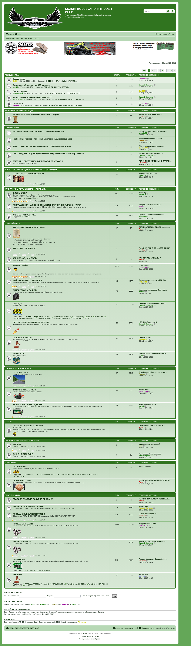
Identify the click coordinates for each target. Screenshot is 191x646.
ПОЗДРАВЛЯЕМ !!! (30, 198)
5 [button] (162, 70)
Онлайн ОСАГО (145, 337)
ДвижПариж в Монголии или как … (153, 372)
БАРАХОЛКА (19, 559)
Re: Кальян (143, 574)
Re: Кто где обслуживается (150, 454)
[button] (144, 70)
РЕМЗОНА (8, 422)
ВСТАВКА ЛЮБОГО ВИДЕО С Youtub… (154, 227)
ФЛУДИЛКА (78, 105)
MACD (141, 406)
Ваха (141, 355)
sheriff (33, 604)
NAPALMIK (143, 282)
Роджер (142, 374)
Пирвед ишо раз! (21, 91)
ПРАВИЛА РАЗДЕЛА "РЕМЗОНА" (28, 426)
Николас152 (143, 525)
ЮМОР (88, 316)
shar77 (15, 87)
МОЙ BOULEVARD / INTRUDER (27, 280)
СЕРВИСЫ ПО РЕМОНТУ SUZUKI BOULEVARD (22, 440)
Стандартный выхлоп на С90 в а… (153, 303)
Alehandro (82, 622)
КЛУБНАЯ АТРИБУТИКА (24, 215)
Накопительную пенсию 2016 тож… (153, 353)
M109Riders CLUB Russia (85, 474)
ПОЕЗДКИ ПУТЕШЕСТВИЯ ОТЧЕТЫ (18, 368)
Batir (141, 446)
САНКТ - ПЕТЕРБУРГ (23, 454)
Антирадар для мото (147, 404)
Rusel (74, 604)
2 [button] (152, 70)
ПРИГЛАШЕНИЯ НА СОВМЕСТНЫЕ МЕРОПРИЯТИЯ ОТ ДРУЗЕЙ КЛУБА (47, 205)
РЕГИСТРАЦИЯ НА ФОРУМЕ (150, 114)
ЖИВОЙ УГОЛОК (43, 318)
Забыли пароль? (88, 596)
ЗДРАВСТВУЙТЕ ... (69, 81)
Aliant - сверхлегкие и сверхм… (151, 146)
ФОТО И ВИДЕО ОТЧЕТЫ (25, 390)
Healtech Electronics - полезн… (151, 139)
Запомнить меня (103, 596)
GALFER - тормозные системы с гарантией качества (38, 131)
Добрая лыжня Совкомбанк (150, 205)
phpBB (85, 633)
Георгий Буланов (146, 508)
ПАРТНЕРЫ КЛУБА (12, 127)
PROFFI (55, 604)
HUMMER (44, 604)
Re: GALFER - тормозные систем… (153, 131)
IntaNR (141, 206)
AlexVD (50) (143, 193)
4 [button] (159, 70)
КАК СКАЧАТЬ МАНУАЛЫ (25, 258)
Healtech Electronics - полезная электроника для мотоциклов (42, 139)
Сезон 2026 (18, 103)
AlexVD (142, 576)
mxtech (142, 292)
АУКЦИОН (17, 574)
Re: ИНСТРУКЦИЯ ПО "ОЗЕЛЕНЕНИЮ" (154, 248)
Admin (141, 229)
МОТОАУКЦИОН (57, 584)
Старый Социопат (146, 85)
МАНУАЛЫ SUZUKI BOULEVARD (28, 174)
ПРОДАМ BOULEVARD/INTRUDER (29, 514)
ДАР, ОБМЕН (29, 570)
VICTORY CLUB (67, 474)
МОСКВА (17, 444)
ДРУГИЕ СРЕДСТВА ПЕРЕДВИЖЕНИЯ (31, 322)
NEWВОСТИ (18, 353)
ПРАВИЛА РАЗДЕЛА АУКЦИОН (36, 584)
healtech (142, 140)
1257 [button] (169, 70)
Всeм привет (19, 79)
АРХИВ (25, 217)
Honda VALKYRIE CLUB (49, 474)
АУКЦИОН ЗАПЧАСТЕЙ (75, 584)
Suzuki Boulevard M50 (147, 514)
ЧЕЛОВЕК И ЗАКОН (22, 338)
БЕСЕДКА (65, 87)
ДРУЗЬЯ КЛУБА (10, 463)
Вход (6, 592)
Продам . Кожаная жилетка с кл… (152, 214)
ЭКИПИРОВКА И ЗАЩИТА (25, 290)
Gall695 (16, 81)
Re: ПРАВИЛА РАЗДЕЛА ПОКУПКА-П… (154, 499)
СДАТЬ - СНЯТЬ (43, 570)
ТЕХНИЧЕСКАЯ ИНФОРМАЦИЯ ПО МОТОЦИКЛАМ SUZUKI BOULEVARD (31, 170)
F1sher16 (142, 175)
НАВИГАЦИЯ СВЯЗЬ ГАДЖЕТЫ (28, 404)
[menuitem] (18, 34)
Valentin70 (143, 133)
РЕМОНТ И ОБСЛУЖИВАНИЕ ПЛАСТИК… (155, 161)
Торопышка (143, 216)
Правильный (18, 93)
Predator (142, 116)
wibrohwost (143, 339)
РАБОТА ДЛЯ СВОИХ (60, 318)
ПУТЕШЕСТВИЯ (20, 372)
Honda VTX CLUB (30, 474)
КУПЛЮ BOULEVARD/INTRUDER (28, 506)
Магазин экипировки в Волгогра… (153, 290)
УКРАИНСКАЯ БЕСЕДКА (62, 316)
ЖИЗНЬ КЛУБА (20, 193)
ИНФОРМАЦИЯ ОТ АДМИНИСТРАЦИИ (19, 111)
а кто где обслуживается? (149, 444)
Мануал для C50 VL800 (148, 173)
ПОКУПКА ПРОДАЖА (59, 99)
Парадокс (143, 79)
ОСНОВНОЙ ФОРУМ (52, 81)
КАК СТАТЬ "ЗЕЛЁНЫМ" (24, 248)
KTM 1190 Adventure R (148, 322)
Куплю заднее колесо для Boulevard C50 (32, 97)
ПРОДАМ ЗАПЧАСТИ (23, 524)
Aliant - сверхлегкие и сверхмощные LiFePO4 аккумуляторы (42, 146)
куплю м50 (143, 506)
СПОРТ (86, 318)
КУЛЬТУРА (98, 316)
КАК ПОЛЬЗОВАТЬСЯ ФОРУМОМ (29, 227)
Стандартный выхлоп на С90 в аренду (31, 85)
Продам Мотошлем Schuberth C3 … (153, 559)
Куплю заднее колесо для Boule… (153, 541)
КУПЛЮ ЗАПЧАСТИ (76, 99)
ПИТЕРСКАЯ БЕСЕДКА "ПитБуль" (37, 316)
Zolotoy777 (143, 148)
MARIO (65, 604)
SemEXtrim (143, 391)
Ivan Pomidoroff (19, 99)
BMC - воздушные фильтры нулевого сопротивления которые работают (48, 154)
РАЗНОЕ (27, 586)
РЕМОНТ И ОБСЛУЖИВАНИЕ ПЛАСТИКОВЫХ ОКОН (38, 161)
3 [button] (155, 70)
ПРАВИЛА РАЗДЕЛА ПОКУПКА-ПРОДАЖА (33, 499)
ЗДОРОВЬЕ (76, 318)
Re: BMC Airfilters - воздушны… (152, 153)
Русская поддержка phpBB (90, 636)
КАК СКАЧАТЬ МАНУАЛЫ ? (150, 258)
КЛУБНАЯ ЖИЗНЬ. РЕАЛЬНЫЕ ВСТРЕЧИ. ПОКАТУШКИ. (25, 189)
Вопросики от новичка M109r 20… (152, 280)
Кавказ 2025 (143, 389)
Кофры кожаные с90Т (148, 523)
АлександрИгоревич (147, 456)
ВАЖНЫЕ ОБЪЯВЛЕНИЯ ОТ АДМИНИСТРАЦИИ (36, 114)
